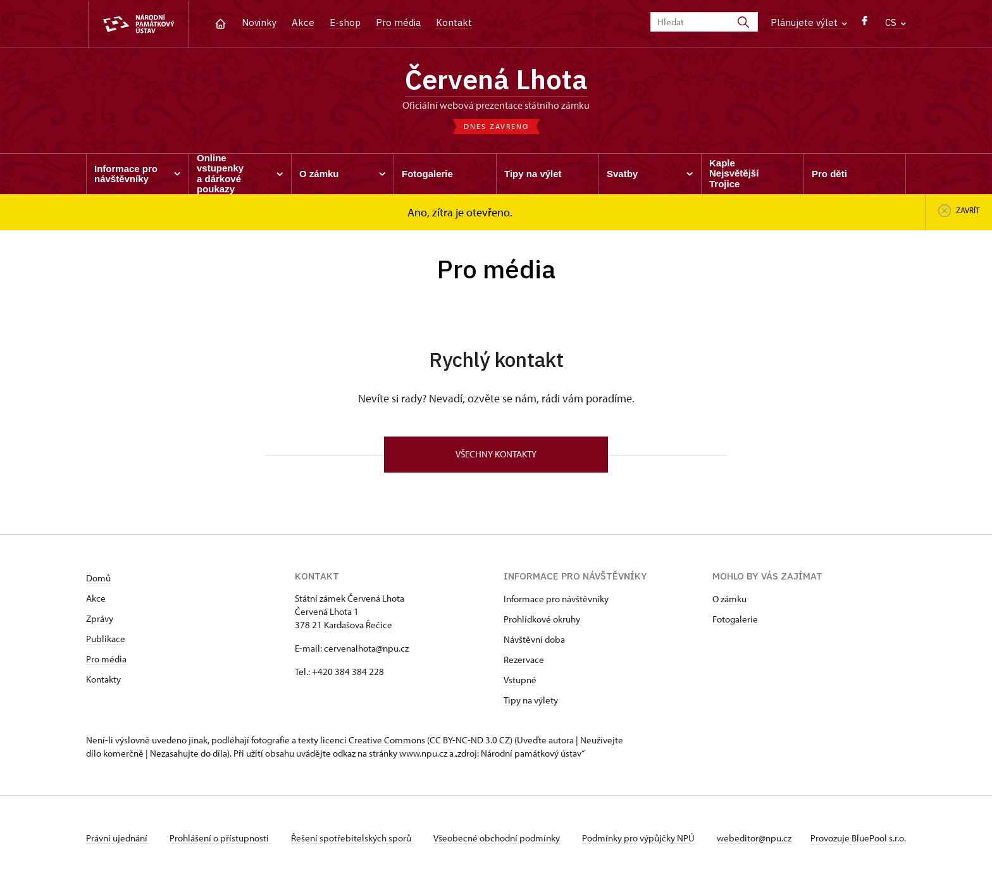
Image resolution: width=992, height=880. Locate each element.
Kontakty (103, 679)
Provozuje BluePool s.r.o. (858, 838)
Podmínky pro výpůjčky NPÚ (639, 838)
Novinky (259, 22)
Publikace (105, 639)
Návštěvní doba (534, 639)
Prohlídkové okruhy (542, 619)
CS (895, 22)
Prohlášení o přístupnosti (220, 838)
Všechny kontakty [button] (496, 454)
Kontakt (454, 22)
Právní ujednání (117, 838)
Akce (303, 22)
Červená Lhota (496, 79)
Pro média (398, 22)
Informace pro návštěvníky (556, 599)
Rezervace (524, 660)
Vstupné (520, 680)
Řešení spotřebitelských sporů (352, 838)
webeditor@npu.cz (754, 838)
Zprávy (99, 618)
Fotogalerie (735, 619)
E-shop (345, 22)
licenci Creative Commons (372, 740)
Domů (98, 578)
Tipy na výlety (531, 700)
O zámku (729, 599)
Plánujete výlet (809, 22)
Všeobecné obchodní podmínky (497, 838)
